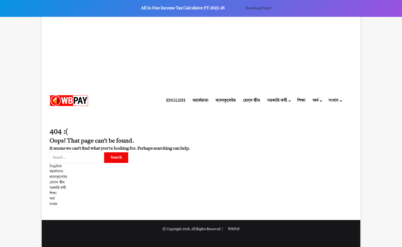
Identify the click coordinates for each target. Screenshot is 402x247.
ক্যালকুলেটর (226, 101)
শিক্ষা (301, 101)
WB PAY (234, 229)
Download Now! (258, 8)
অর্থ (315, 101)
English (175, 101)
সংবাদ (333, 101)
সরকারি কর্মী (277, 101)
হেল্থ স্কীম (251, 101)
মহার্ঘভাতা (200, 101)
